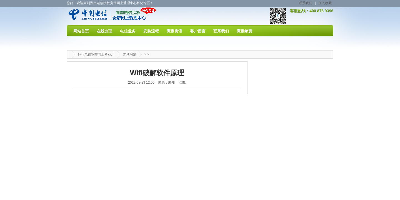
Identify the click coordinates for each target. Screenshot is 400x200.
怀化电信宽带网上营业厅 (96, 54)
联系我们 (305, 3)
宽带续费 (244, 31)
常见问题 (129, 54)
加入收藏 (325, 3)
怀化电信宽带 (98, 16)
